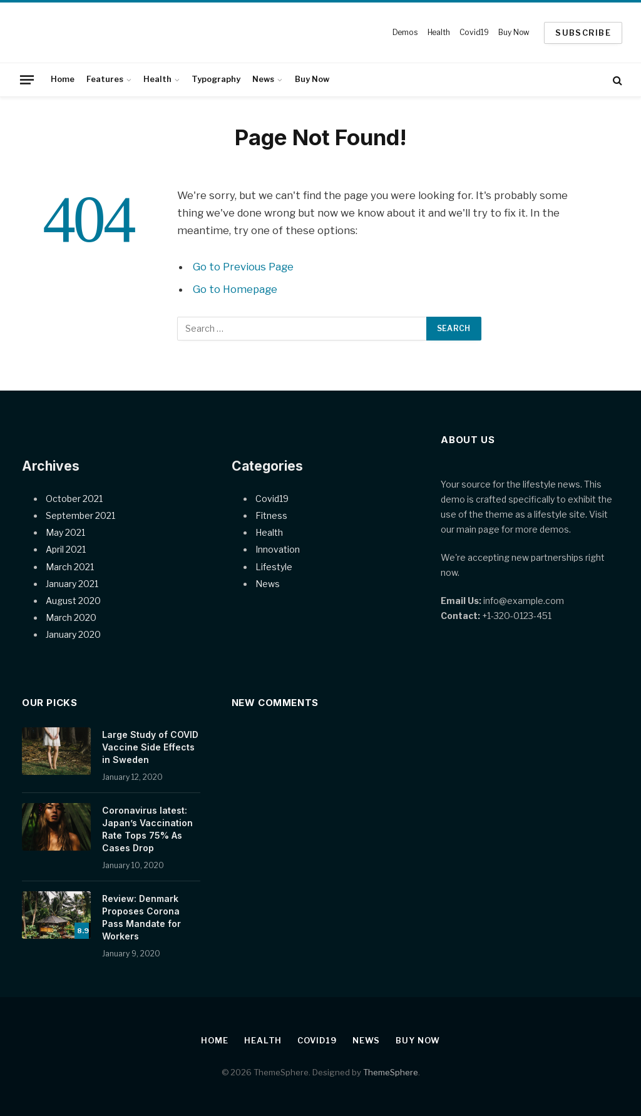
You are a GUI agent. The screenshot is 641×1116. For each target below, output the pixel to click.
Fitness (271, 515)
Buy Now (514, 32)
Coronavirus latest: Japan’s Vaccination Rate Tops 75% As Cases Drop (147, 829)
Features (104, 79)
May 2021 (65, 532)
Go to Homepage (235, 289)
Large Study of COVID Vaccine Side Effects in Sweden (150, 747)
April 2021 (66, 549)
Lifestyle (273, 566)
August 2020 (73, 600)
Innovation (277, 549)
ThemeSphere (390, 1072)
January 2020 (73, 634)
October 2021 (74, 498)
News (263, 79)
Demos (405, 32)
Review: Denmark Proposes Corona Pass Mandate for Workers (141, 917)
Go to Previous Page (243, 266)
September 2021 (80, 515)
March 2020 (71, 617)
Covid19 (473, 32)
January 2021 (72, 583)
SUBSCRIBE (583, 33)
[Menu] (27, 79)
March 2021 (70, 566)
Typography (216, 79)
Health (439, 32)
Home (62, 79)
